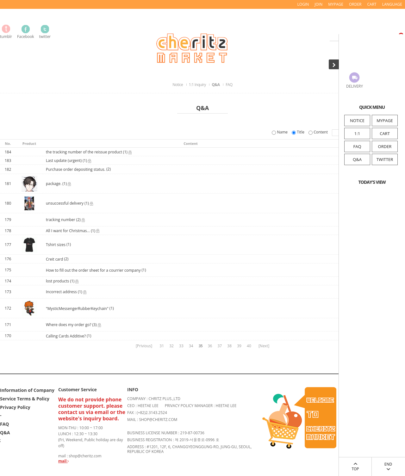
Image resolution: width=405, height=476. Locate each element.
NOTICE (357, 120)
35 (200, 346)
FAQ (357, 146)
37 (219, 346)
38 (229, 346)
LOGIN (303, 4)
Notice (178, 84)
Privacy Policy (15, 407)
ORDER (385, 146)
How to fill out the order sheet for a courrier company (93, 270)
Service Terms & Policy (24, 399)
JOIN (318, 4)
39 (239, 346)
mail (63, 461)
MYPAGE (385, 120)
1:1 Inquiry (198, 84)
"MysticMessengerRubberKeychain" (77, 308)
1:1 (357, 133)
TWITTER (385, 159)
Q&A (357, 159)
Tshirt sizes (55, 245)
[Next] (264, 346)
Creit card (54, 259)
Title (298, 132)
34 (191, 346)
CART (385, 133)
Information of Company (27, 390)
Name (280, 132)
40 (249, 346)
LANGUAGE (392, 4)
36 (210, 346)
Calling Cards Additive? (66, 336)
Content (318, 132)
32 (171, 346)
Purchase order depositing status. (75, 169)
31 (161, 346)
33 (181, 346)
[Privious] (144, 346)
